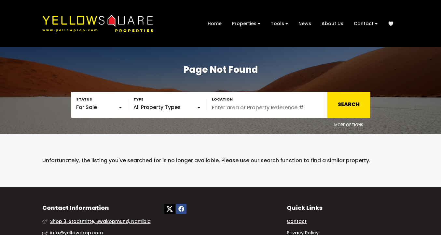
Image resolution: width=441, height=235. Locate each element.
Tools (279, 23)
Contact (366, 23)
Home (215, 23)
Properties (246, 23)
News (304, 23)
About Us (332, 23)
